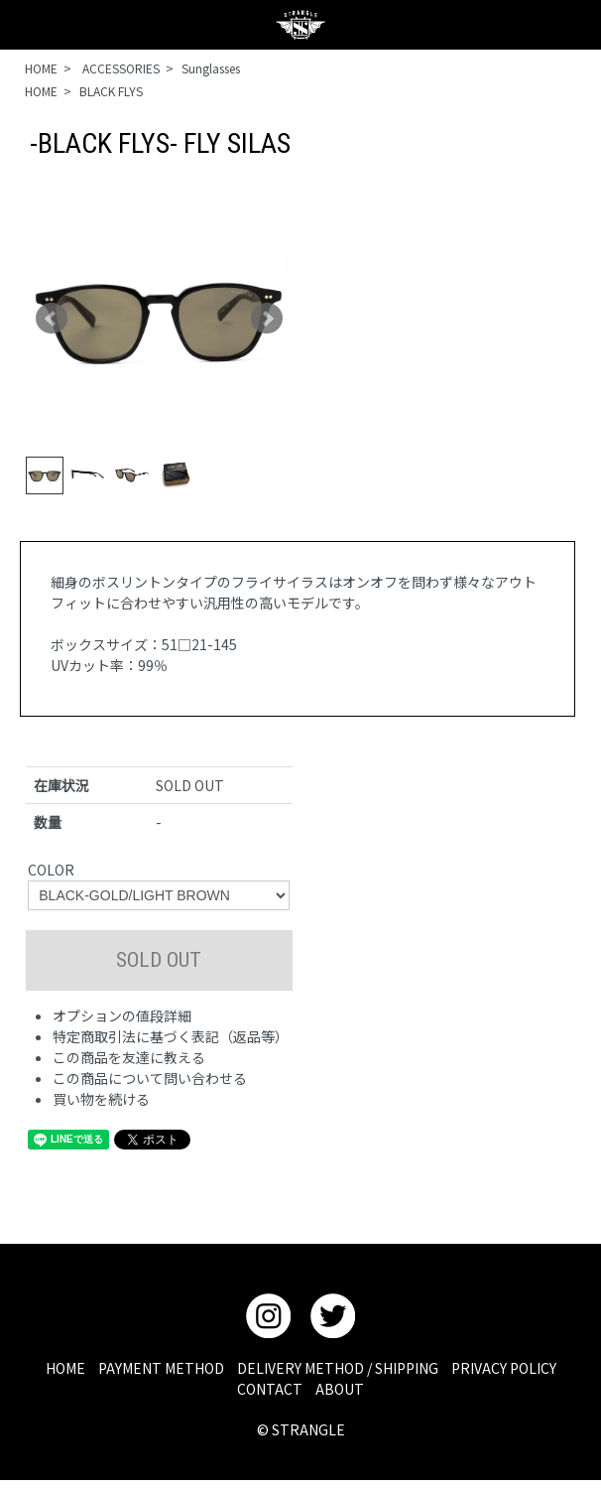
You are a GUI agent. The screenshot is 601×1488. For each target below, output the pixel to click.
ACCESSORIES (119, 68)
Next (267, 319)
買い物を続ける (101, 1099)
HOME (41, 68)
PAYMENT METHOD (161, 1368)
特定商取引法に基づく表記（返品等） (171, 1036)
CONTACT (269, 1389)
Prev (51, 319)
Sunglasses (210, 68)
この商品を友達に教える (129, 1057)
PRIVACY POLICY (503, 1368)
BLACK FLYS (111, 90)
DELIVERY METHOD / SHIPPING (337, 1368)
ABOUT (339, 1389)
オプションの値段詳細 (122, 1015)
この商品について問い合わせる (150, 1078)
